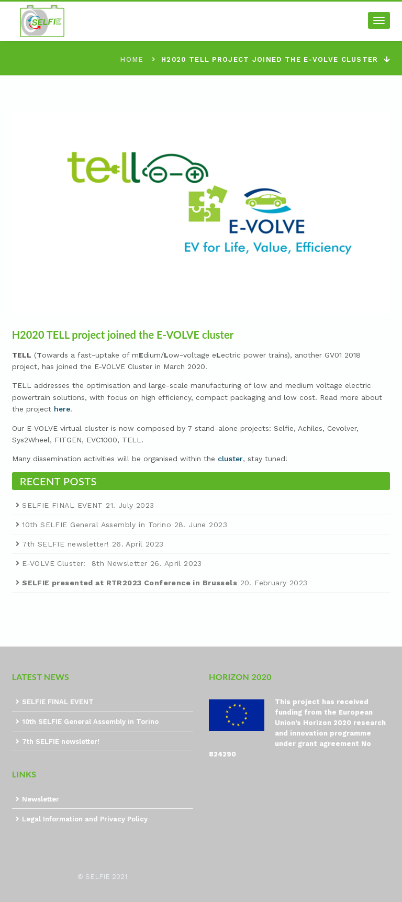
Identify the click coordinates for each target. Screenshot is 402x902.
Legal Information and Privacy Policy (85, 819)
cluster (230, 458)
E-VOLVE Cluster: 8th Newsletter (84, 563)
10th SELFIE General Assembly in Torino (96, 524)
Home (131, 59)
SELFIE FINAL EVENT (62, 505)
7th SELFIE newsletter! (65, 544)
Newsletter (40, 799)
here (62, 409)
